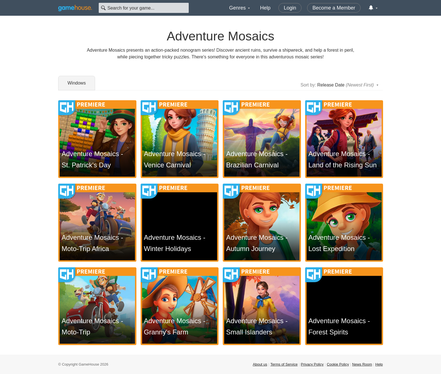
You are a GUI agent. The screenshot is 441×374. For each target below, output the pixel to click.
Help (265, 8)
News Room (362, 364)
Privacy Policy (312, 364)
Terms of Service (284, 364)
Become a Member (333, 8)
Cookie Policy (338, 364)
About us (260, 364)
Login (290, 8)
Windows (77, 83)
